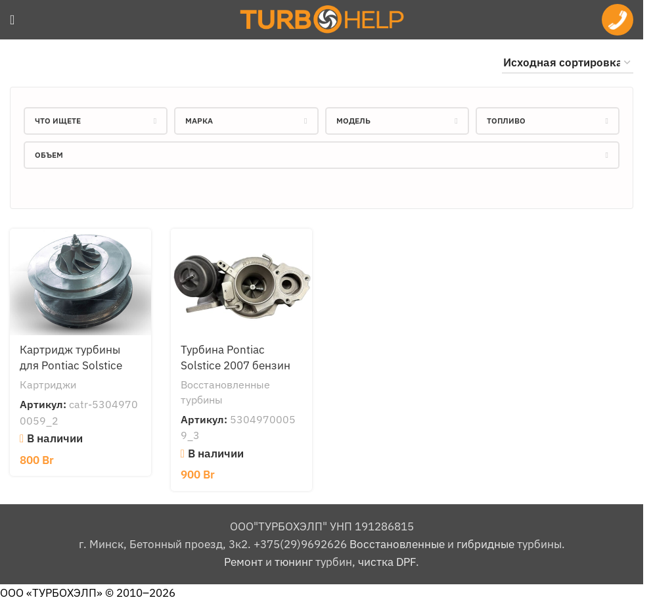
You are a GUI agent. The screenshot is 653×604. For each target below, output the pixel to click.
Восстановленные (397, 544)
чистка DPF (387, 562)
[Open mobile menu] (12, 20)
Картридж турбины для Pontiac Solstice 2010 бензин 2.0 (71, 365)
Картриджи (48, 384)
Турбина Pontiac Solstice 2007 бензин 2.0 (235, 365)
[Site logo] (322, 18)
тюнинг (294, 562)
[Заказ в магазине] (567, 63)
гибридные (485, 544)
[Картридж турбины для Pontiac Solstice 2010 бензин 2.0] (80, 282)
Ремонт (243, 562)
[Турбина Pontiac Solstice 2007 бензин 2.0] (241, 282)
